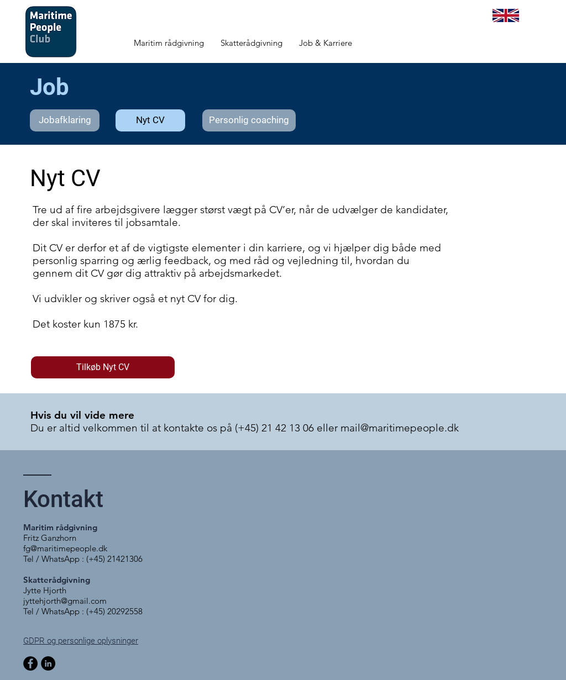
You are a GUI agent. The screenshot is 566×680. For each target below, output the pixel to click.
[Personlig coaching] (249, 120)
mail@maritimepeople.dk (399, 427)
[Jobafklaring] (64, 120)
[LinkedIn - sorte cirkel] (48, 663)
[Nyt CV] (150, 120)
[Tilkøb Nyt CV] (103, 367)
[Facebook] (30, 663)
